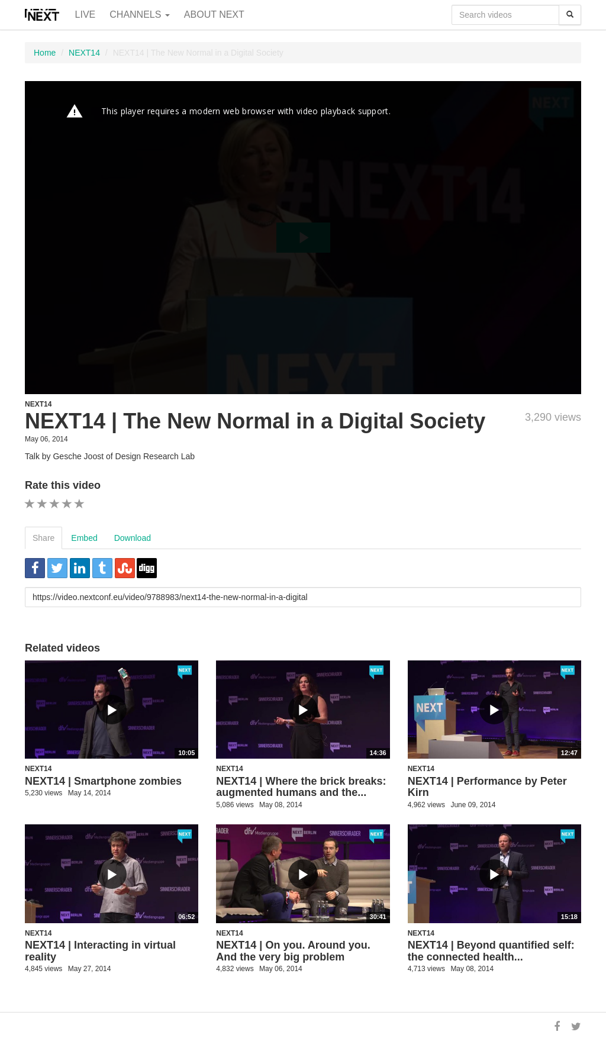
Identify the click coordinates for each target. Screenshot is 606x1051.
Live (85, 14)
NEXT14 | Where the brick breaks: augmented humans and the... (301, 787)
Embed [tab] (84, 538)
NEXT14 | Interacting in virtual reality (100, 951)
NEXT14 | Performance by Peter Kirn (487, 787)
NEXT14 (84, 52)
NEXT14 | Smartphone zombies (103, 781)
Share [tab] (43, 538)
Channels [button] (139, 14)
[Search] (570, 15)
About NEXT (214, 14)
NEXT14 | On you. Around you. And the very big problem (293, 951)
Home (45, 52)
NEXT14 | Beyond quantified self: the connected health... (491, 951)
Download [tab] (132, 538)
